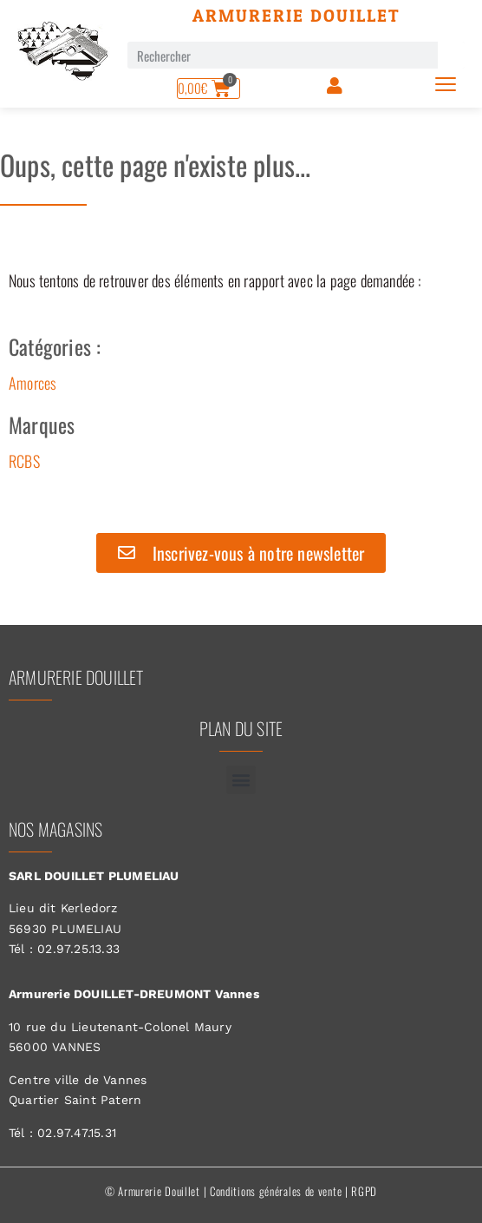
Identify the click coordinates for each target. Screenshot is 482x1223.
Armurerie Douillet (296, 15)
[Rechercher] (451, 55)
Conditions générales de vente (276, 1191)
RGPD (364, 1191)
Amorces (32, 383)
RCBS (24, 461)
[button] (240, 780)
